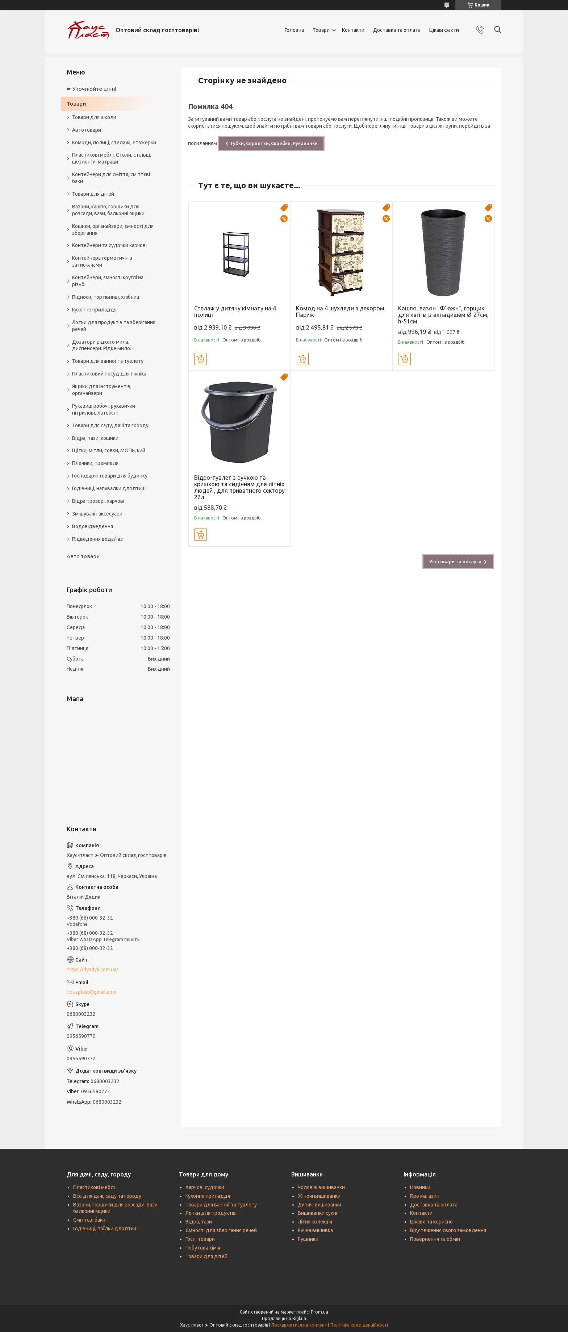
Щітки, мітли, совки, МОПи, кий (108, 450)
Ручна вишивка (315, 1230)
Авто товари (83, 556)
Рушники (308, 1239)
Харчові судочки (204, 1187)
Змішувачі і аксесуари (97, 514)
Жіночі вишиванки (319, 1196)
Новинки (420, 1187)
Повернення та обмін (435, 1239)
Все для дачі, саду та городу (107, 1196)
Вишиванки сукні (317, 1213)
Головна (294, 30)
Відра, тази (198, 1222)
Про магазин (424, 1196)
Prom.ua (319, 1312)
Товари (321, 30)
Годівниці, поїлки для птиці (105, 1228)
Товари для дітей (93, 194)
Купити (200, 359)
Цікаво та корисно (431, 1222)
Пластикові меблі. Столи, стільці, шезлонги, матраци (111, 158)
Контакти (353, 30)
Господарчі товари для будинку (109, 476)
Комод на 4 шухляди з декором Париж (340, 311)
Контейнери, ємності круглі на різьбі (107, 281)
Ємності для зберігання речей (221, 1230)
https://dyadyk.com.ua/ (92, 969)
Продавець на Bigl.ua (284, 1318)
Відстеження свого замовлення (448, 1230)
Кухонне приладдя (94, 310)
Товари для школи (94, 117)
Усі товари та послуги (455, 561)
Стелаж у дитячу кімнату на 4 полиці (235, 311)
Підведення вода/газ (97, 539)
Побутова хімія (202, 1248)
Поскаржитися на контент (299, 1325)
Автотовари (86, 130)
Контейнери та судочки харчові (109, 245)
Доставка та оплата (397, 30)
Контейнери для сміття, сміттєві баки (111, 177)
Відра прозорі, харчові (98, 501)
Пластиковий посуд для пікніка (109, 374)
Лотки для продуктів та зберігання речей (113, 325)
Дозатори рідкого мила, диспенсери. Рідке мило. (101, 345)
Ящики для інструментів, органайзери (101, 389)
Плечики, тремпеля (95, 463)
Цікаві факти (444, 30)
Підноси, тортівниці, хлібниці (106, 297)
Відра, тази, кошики (95, 438)
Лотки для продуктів (210, 1213)
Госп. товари (200, 1239)
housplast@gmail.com (91, 992)
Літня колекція (315, 1222)
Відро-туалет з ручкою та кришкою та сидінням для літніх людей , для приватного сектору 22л (239, 487)
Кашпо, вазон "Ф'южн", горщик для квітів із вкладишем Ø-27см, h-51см (443, 314)
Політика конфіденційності (359, 1325)
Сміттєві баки (89, 1220)
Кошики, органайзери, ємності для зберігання (113, 229)
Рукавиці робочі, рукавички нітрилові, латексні (103, 409)
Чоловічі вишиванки (321, 1187)
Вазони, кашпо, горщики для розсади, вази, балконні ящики (108, 210)
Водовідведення (92, 526)
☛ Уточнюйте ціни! (91, 89)
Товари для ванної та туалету (107, 361)
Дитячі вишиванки (319, 1205)
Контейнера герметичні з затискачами (102, 261)
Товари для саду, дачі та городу (110, 425)
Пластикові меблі (94, 1187)
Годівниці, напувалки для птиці (109, 488)
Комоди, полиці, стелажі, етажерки (114, 142)
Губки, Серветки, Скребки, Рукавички (274, 143)
